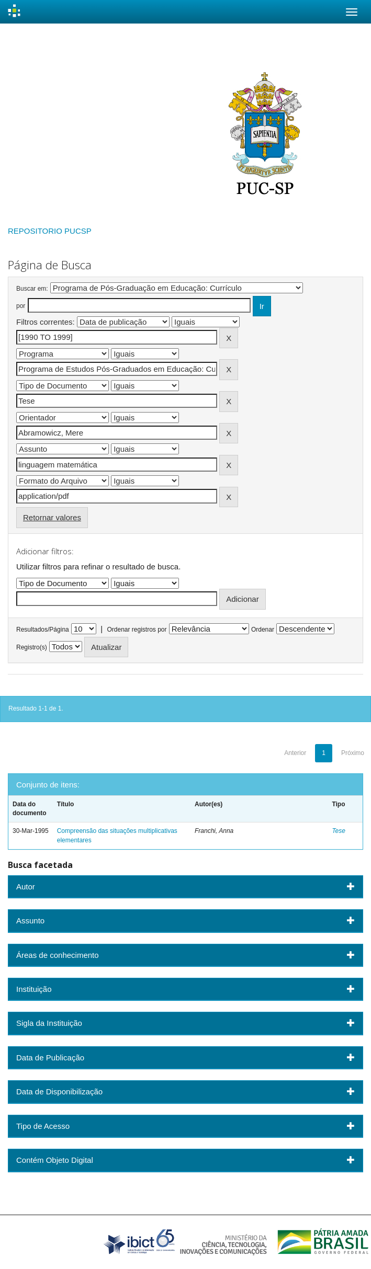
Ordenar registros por (136, 629)
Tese (338, 830)
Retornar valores (52, 517)
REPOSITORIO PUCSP (50, 230)
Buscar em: (32, 288)
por (20, 306)
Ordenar (262, 629)
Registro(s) (31, 647)
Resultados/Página (42, 629)
